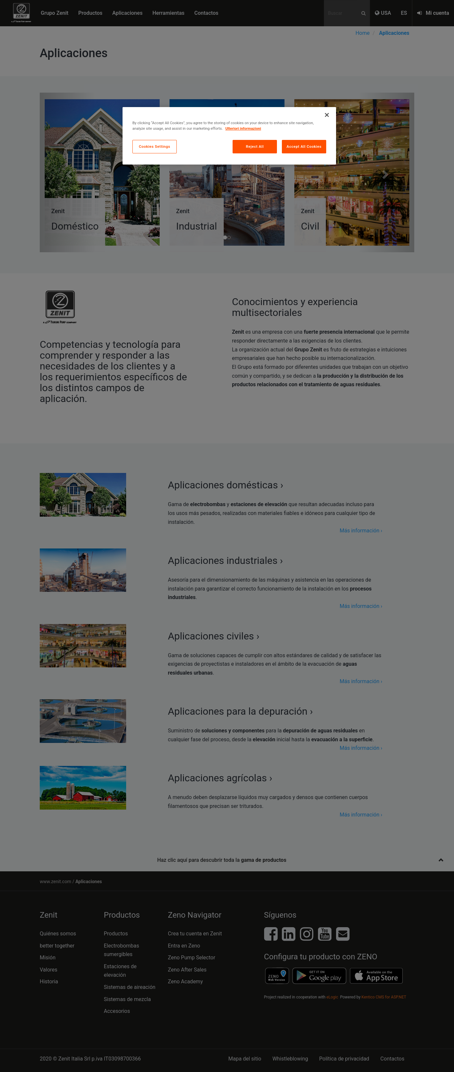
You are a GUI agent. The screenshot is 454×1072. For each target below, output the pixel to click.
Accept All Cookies (303, 146)
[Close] (327, 115)
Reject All (255, 146)
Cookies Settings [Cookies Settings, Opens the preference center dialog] (154, 146)
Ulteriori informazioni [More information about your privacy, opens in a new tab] (243, 128)
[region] (229, 136)
